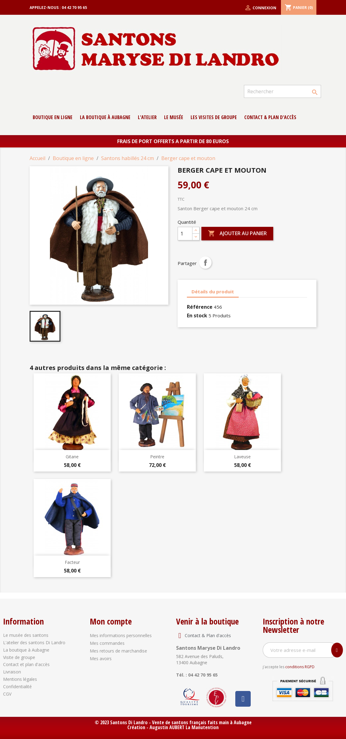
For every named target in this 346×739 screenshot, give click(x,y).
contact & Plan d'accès (270, 117)
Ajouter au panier (237, 234)
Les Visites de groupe (214, 117)
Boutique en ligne (52, 117)
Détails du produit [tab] (213, 291)
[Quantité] (185, 233)
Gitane (72, 457)
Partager (205, 262)
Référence (199, 307)
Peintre (157, 457)
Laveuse (242, 457)
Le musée (173, 117)
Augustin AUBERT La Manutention (184, 727)
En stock (197, 315)
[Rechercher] (282, 91)
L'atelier (147, 117)
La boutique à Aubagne (105, 117)
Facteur (72, 562)
